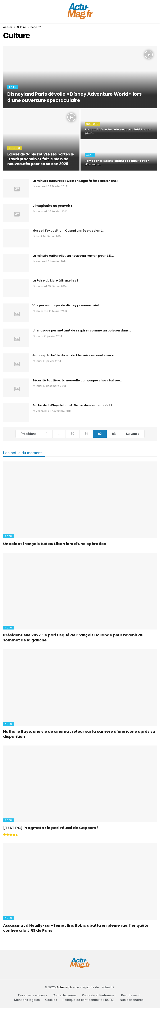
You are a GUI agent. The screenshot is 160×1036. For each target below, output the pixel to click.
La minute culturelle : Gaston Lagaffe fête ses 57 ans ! (75, 181)
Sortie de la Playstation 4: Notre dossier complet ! (72, 405)
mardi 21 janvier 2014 (47, 336)
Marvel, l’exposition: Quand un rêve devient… (68, 230)
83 (114, 434)
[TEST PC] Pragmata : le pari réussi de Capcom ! (51, 827)
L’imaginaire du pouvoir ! (52, 206)
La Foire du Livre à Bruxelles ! (55, 280)
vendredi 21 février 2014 (49, 261)
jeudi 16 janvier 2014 (46, 361)
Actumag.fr (64, 987)
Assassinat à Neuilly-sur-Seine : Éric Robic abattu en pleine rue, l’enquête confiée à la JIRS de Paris (75, 928)
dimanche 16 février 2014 (49, 311)
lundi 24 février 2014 (47, 236)
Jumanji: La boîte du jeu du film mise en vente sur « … (74, 355)
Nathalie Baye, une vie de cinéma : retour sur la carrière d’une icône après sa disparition (79, 734)
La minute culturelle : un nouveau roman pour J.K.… (73, 256)
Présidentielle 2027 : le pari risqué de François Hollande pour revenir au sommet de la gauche (73, 637)
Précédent (28, 434)
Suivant (131, 434)
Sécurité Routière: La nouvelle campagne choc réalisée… (77, 380)
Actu (8, 536)
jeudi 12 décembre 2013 (49, 385)
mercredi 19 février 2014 (49, 286)
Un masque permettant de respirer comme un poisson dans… (81, 330)
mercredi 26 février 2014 (49, 211)
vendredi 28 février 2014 (49, 186)
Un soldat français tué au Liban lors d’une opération (54, 543)
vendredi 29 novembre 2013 (52, 411)
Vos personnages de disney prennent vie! (65, 305)
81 (86, 434)
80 (72, 434)
